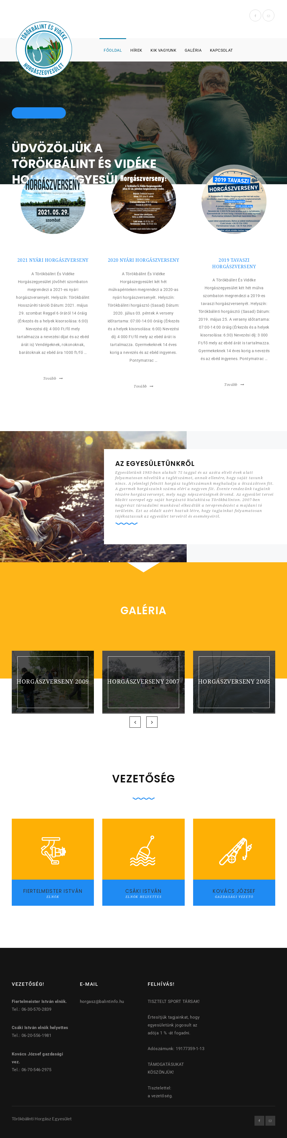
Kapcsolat (221, 50)
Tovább (49, 378)
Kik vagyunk (163, 50)
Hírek (136, 50)
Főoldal (113, 50)
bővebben (52, 366)
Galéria (193, 50)
